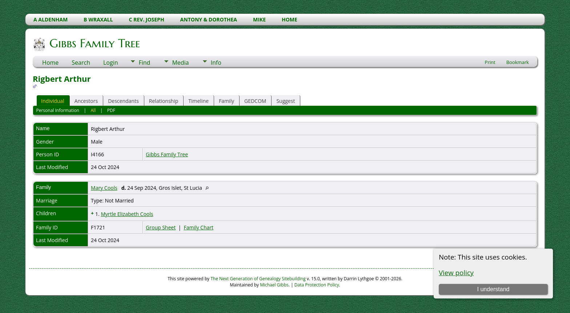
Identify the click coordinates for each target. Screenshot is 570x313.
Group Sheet (161, 227)
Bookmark (517, 62)
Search (81, 63)
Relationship (163, 100)
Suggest (285, 100)
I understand (493, 289)
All (93, 110)
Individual (52, 100)
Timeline (198, 100)
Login (110, 63)
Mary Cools (104, 187)
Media (180, 63)
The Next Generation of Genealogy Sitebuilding (258, 279)
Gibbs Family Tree (94, 43)
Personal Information (57, 110)
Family (226, 100)
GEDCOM (255, 100)
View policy (456, 272)
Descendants (123, 100)
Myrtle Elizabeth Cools (127, 213)
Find (144, 63)
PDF (111, 110)
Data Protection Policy (316, 285)
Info (215, 63)
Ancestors (86, 100)
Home (50, 63)
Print (490, 62)
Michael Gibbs (274, 285)
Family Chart (198, 227)
